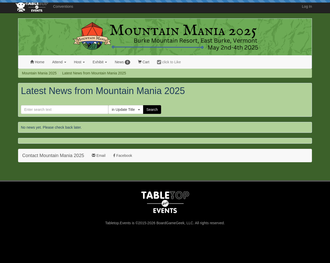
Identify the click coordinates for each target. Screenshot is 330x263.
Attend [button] (59, 62)
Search (152, 109)
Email (98, 155)
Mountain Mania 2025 (39, 73)
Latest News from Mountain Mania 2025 (94, 73)
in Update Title (126, 109)
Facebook (122, 155)
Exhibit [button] (100, 62)
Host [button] (79, 62)
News (122, 62)
